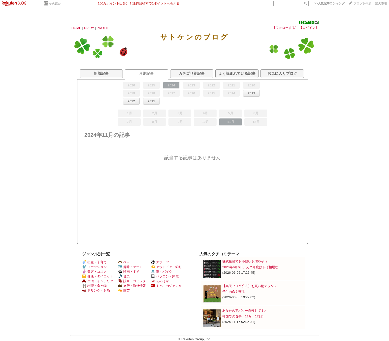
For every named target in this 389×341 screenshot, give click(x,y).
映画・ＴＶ (128, 271)
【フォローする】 (285, 28)
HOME (76, 28)
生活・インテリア (97, 281)
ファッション (94, 267)
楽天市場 (381, 3)
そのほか (55, 3)
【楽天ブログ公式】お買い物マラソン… (251, 286)
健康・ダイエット (97, 276)
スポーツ (160, 262)
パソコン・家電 (165, 276)
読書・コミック (132, 281)
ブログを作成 (362, 3)
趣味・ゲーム (130, 267)
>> (329, 3)
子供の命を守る (233, 292)
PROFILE (104, 28)
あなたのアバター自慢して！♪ (244, 310)
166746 (306, 22)
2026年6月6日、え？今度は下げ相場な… (252, 267)
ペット (125, 262)
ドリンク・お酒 (96, 290)
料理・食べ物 (94, 286)
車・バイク (161, 271)
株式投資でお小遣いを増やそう (244, 261)
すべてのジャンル (166, 286)
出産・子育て (94, 262)
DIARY (89, 28)
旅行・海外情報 (132, 286)
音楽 (124, 276)
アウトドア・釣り (166, 267)
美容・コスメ (94, 271)
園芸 (124, 290)
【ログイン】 (309, 28)
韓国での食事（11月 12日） (243, 316)
